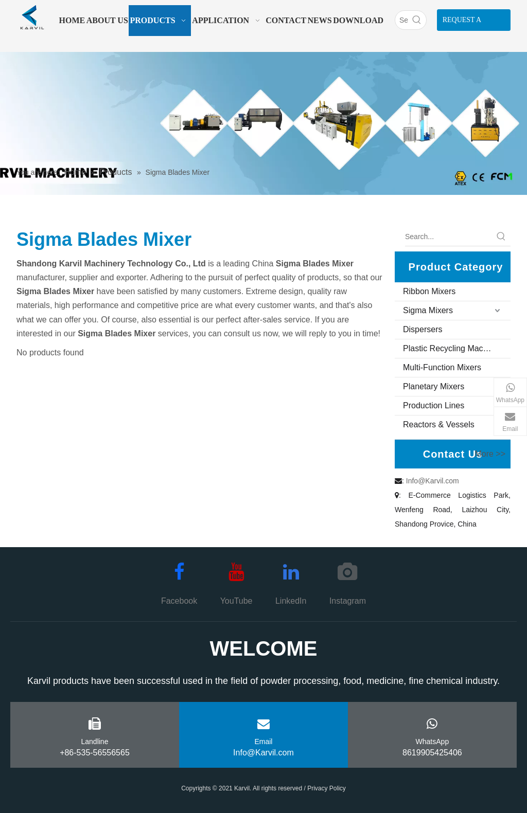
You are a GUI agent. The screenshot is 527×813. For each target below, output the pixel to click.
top (505, 768)
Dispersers (422, 329)
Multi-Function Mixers (442, 367)
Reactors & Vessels (439, 424)
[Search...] (448, 236)
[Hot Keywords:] (417, 20)
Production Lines (433, 405)
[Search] (401, 20)
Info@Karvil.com (432, 481)
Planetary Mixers (433, 386)
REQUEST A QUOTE (462, 23)
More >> (490, 454)
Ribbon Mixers (429, 291)
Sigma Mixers (428, 310)
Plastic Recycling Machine (451, 348)
